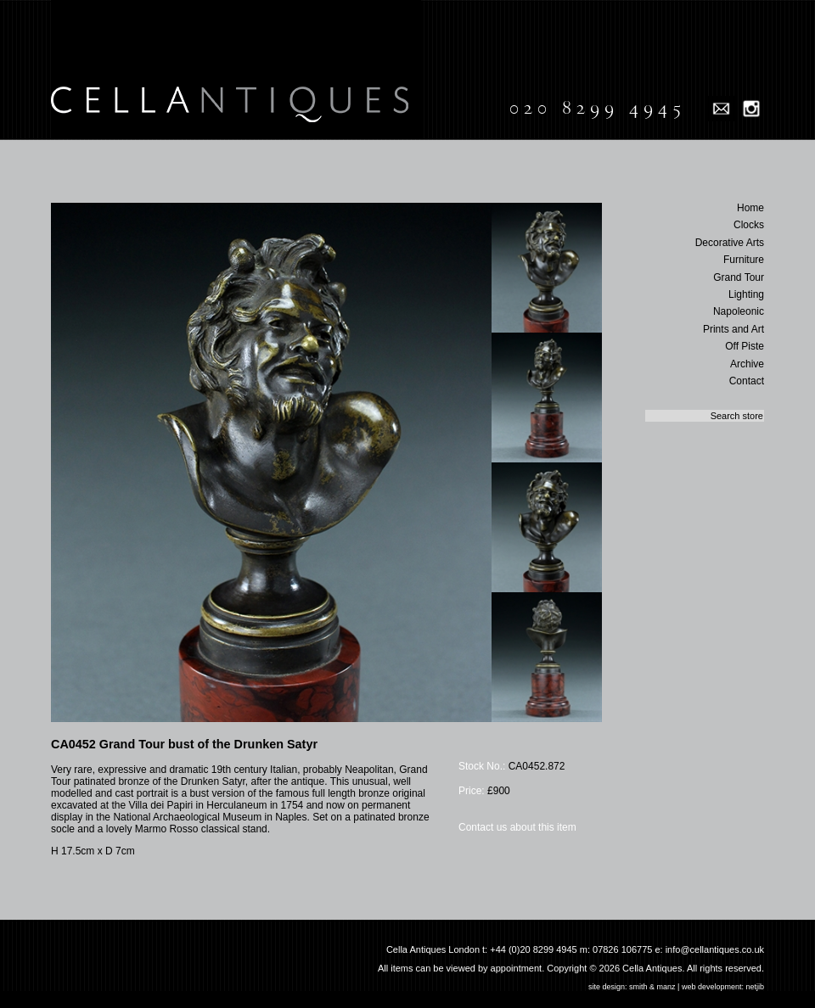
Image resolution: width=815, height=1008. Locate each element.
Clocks (749, 225)
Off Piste (744, 346)
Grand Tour (738, 277)
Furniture (743, 260)
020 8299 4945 (597, 108)
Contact (746, 381)
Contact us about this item (517, 827)
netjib (754, 987)
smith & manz (652, 987)
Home (750, 208)
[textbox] (704, 416)
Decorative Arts (729, 243)
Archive (747, 364)
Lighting (746, 294)
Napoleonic (738, 311)
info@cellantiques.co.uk (715, 949)
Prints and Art (733, 329)
